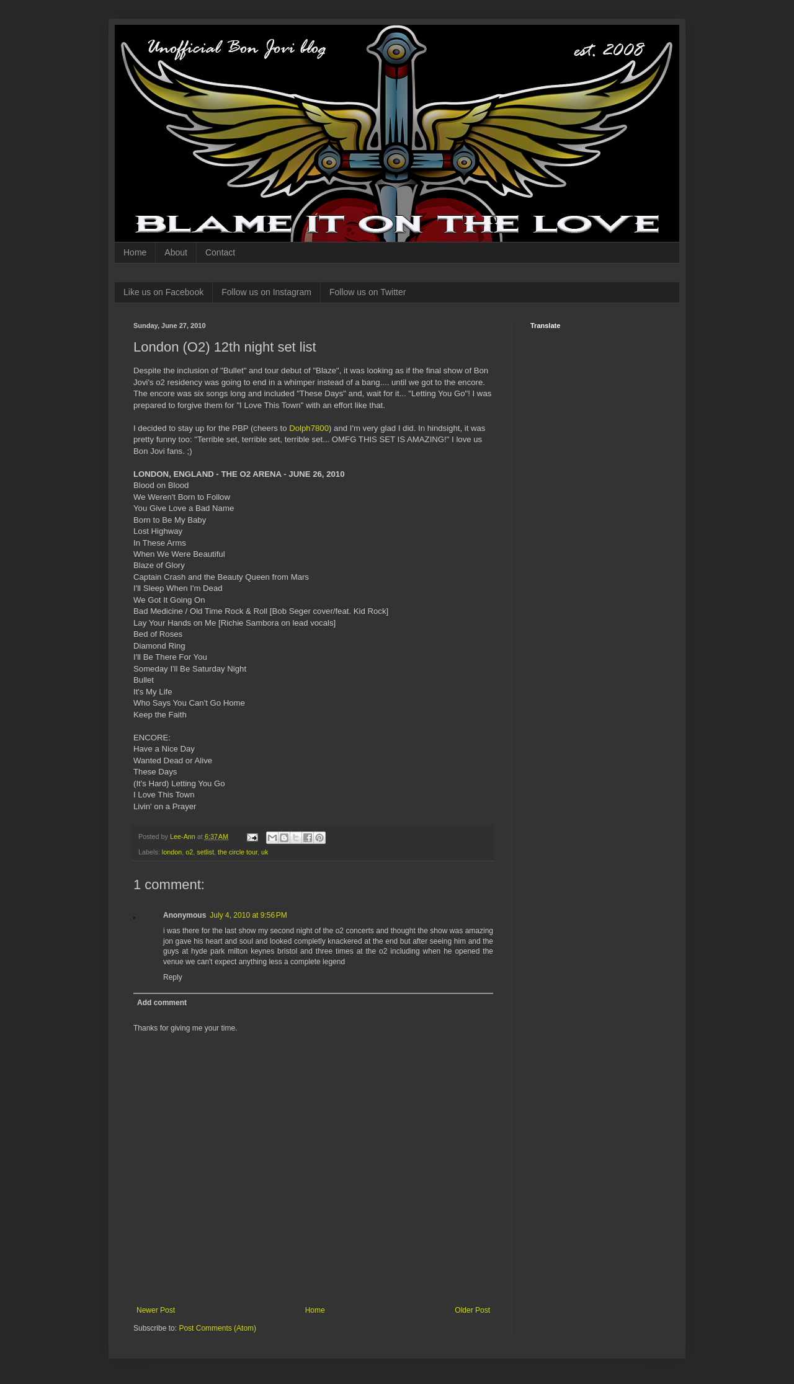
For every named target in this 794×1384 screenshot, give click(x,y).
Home (134, 252)
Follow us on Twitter (367, 292)
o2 (189, 852)
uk (264, 852)
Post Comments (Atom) (217, 1328)
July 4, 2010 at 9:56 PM (248, 915)
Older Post (472, 1310)
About (175, 252)
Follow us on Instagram (266, 292)
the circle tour (237, 852)
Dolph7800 (309, 428)
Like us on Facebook (163, 292)
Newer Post (155, 1310)
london (172, 852)
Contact (220, 252)
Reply (172, 977)
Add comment (162, 1002)
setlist (205, 852)
